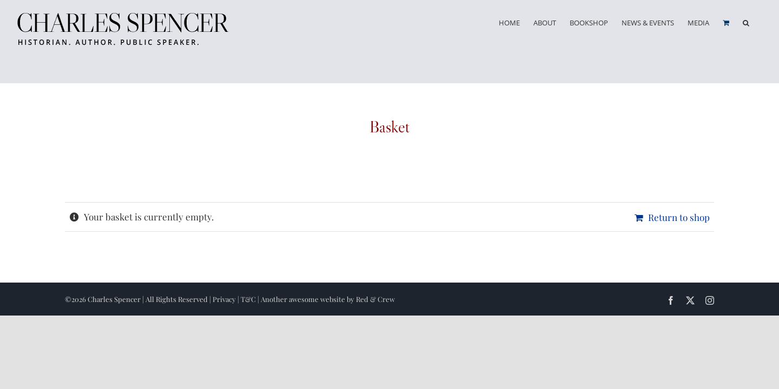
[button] (759, 22)
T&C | (251, 299)
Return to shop (679, 217)
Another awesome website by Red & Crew (328, 299)
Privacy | (227, 299)
